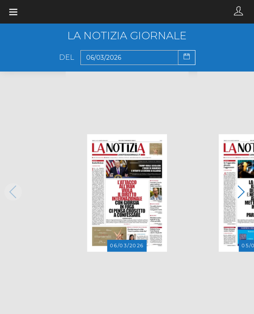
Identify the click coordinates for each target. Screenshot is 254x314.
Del (66, 57)
